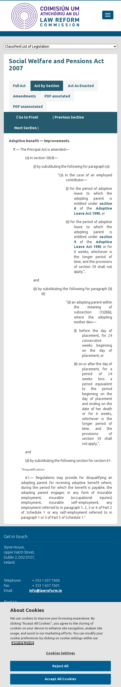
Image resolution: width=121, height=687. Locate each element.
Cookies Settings (60, 653)
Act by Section (46, 86)
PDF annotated (57, 96)
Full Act (19, 86)
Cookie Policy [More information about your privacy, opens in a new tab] (22, 643)
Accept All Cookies (60, 679)
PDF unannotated (28, 107)
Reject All (60, 666)
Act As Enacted (81, 86)
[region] (60, 644)
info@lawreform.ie (45, 591)
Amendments (24, 96)
